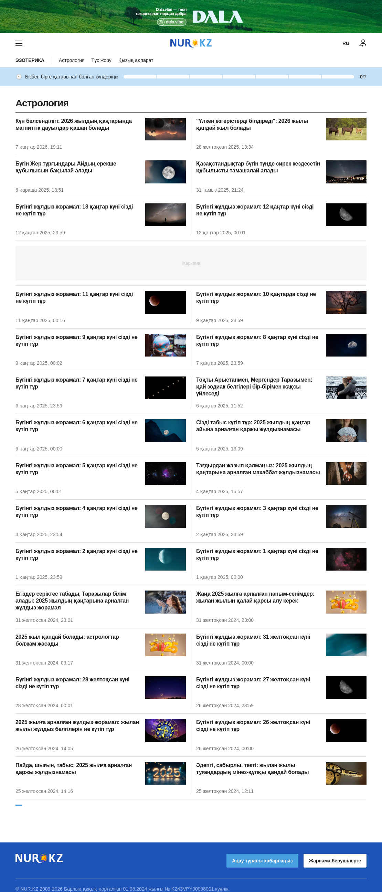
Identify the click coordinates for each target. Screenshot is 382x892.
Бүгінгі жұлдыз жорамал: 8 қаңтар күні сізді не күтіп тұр (257, 340)
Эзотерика (29, 60)
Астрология (72, 60)
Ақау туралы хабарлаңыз (262, 854)
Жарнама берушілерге (335, 854)
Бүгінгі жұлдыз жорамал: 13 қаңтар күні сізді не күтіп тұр (74, 210)
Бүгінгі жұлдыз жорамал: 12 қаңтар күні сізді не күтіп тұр (255, 210)
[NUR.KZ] (191, 43)
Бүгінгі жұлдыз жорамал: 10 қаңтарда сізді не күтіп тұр (256, 297)
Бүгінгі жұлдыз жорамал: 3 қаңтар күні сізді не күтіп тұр (257, 511)
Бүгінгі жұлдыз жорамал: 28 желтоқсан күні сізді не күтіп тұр (72, 683)
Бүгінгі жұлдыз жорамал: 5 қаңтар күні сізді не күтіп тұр (76, 469)
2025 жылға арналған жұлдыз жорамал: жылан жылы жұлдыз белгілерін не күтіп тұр (77, 725)
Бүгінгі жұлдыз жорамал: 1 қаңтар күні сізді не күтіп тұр (257, 554)
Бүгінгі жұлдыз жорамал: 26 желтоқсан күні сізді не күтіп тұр (253, 725)
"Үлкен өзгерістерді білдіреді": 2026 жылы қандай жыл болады (252, 124)
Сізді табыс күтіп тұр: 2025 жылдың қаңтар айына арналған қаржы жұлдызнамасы (253, 426)
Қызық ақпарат (135, 60)
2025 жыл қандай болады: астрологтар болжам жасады (67, 640)
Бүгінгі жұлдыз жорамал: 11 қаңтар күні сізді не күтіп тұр (74, 297)
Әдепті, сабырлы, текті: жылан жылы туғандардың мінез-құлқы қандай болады (252, 768)
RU (345, 43)
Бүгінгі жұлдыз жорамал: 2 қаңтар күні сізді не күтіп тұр (76, 554)
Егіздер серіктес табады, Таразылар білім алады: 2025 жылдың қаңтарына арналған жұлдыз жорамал (72, 600)
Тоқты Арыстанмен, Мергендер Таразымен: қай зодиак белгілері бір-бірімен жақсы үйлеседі (254, 386)
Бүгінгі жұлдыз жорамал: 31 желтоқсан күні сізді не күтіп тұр (253, 640)
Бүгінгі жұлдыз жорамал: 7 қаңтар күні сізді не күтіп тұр (76, 383)
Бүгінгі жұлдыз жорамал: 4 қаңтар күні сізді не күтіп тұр (76, 511)
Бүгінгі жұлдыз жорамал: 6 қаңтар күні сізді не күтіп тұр (76, 426)
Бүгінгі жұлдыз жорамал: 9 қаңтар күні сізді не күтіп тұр (76, 340)
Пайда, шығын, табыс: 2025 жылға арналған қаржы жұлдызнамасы (73, 768)
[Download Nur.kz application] (191, 16)
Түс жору (102, 60)
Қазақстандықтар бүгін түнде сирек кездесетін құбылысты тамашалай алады (258, 167)
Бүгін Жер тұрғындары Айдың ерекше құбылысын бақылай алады (65, 167)
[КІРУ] (363, 43)
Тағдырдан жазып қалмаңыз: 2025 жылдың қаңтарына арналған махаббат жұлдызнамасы (258, 469)
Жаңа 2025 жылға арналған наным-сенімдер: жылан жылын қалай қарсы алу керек (255, 597)
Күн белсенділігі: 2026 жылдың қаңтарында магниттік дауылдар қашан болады (73, 124)
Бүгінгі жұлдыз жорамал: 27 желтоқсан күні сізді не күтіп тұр (253, 683)
